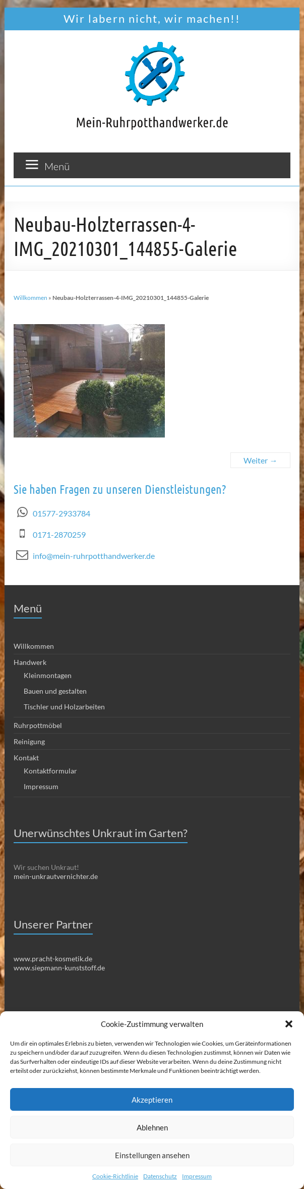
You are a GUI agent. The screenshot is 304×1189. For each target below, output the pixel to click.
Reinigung (29, 741)
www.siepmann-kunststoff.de (59, 967)
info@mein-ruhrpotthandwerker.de (94, 555)
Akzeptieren (152, 1099)
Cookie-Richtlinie (115, 1176)
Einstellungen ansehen (152, 1155)
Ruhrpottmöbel (38, 725)
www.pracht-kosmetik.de (53, 958)
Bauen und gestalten (55, 691)
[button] (289, 1024)
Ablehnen (152, 1127)
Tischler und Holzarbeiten (64, 706)
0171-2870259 (59, 534)
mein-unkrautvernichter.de (56, 876)
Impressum (197, 1176)
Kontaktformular (50, 770)
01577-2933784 (61, 513)
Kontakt (26, 757)
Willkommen (30, 297)
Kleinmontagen (48, 675)
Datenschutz (160, 1176)
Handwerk (30, 662)
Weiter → (260, 460)
